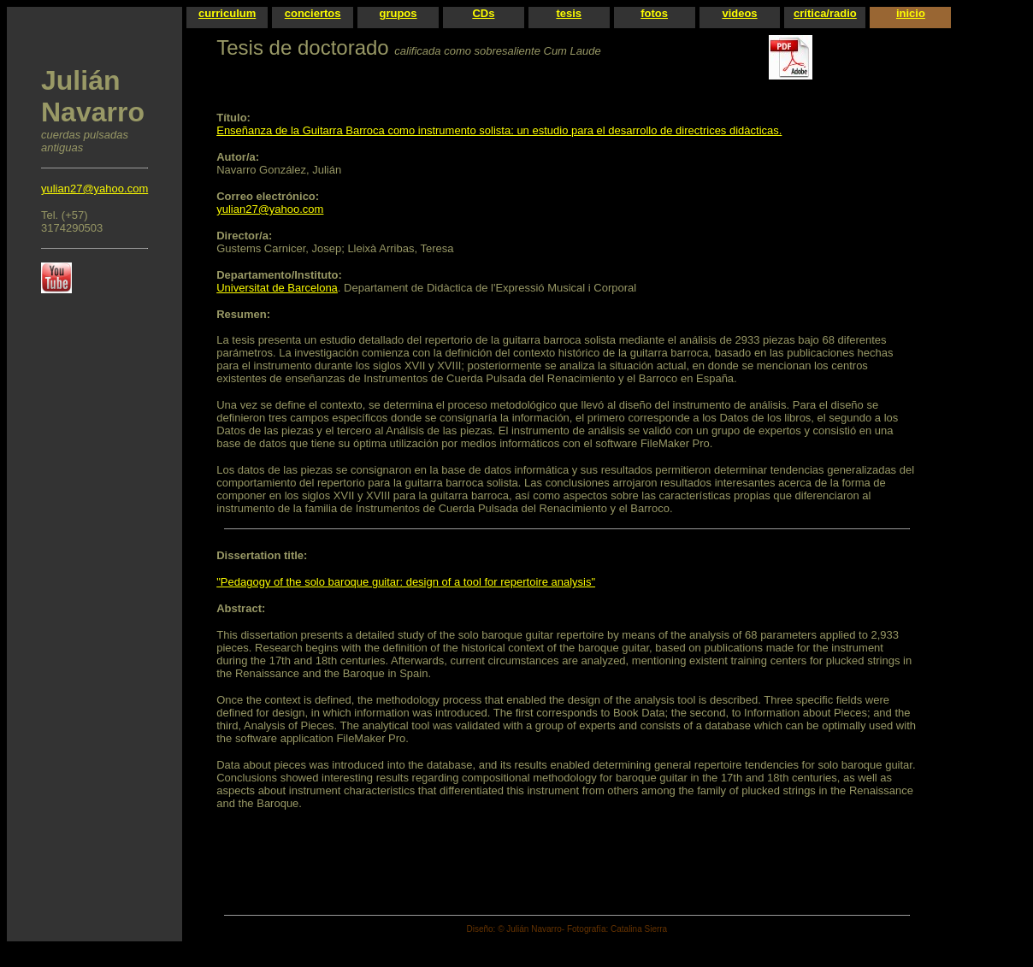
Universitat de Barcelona (277, 287)
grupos (397, 13)
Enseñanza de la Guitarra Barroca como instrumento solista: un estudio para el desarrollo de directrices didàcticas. (499, 130)
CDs (483, 13)
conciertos (313, 13)
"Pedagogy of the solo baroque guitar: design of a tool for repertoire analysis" (405, 581)
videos (739, 13)
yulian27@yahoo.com (94, 188)
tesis (568, 13)
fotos (654, 13)
